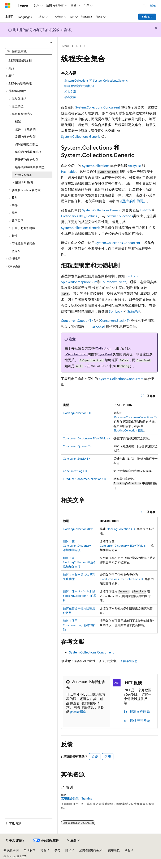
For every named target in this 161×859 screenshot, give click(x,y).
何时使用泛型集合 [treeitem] (27, 144)
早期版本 (29, 850)
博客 (43, 850)
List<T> (145, 210)
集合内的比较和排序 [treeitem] (28, 152)
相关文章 (70, 91)
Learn (65, 46)
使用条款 (114, 850)
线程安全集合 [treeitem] (24, 175)
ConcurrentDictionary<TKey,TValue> (86, 438)
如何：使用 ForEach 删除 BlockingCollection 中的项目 (79, 595)
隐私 (68, 850)
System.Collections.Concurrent (97, 107)
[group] (109, 446)
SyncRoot (105, 354)
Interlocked (97, 326)
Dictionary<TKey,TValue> (79, 216)
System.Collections (95, 165)
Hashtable (68, 171)
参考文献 (70, 97)
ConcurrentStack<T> (115, 320)
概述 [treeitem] (18, 121)
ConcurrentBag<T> (75, 471)
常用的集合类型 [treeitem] (25, 137)
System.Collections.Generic (80, 136)
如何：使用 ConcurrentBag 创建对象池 (79, 625)
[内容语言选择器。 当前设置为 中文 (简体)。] (14, 840)
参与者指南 (78, 711)
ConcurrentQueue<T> (77, 320)
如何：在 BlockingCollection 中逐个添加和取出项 (79, 562)
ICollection (103, 348)
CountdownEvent (113, 282)
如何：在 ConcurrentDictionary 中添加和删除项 (79, 545)
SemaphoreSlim (85, 282)
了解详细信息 (129, 661)
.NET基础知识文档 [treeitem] (20, 60)
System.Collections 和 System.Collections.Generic (96, 80)
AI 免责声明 (11, 850)
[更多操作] (154, 46)
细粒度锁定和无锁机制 (79, 86)
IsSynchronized (76, 354)
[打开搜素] (144, 5)
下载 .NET (147, 17)
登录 (153, 5)
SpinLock (131, 276)
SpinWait (67, 282)
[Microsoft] (7, 5)
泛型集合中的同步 (133, 201)
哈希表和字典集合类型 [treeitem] (29, 167)
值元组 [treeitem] (16, 251)
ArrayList (134, 165)
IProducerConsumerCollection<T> (135, 417)
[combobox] (28, 51)
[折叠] (51, 43)
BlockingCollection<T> (77, 413)
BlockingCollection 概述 (128, 430)
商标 (128, 850)
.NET (78, 46)
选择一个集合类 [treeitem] (25, 129)
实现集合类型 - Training (76, 798)
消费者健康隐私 (89, 850)
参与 (57, 850)
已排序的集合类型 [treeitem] (27, 159)
